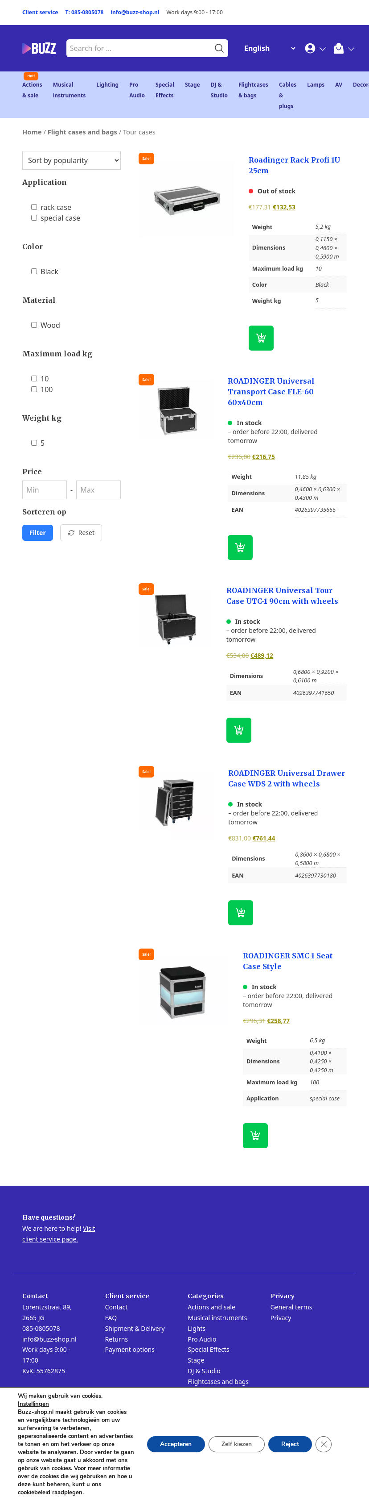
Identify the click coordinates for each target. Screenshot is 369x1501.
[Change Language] (268, 48)
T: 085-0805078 (85, 12)
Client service (40, 12)
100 (42, 389)
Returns (116, 1339)
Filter (37, 532)
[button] (240, 547)
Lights (196, 1328)
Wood (45, 325)
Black (44, 271)
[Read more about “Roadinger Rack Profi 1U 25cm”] (261, 338)
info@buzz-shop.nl (135, 12)
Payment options (130, 1349)
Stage (192, 84)
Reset (81, 532)
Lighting (107, 84)
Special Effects (208, 1349)
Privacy (281, 1317)
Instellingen (33, 1396)
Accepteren (173, 1440)
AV (338, 84)
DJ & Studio (204, 1371)
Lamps (315, 84)
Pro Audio (202, 1339)
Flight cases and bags (82, 131)
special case (55, 218)
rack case (51, 207)
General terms (291, 1307)
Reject (290, 1440)
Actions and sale (211, 1307)
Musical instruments (217, 1317)
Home (32, 131)
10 (40, 379)
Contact (116, 1307)
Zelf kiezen (235, 1440)
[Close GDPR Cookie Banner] (324, 1440)
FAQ (111, 1317)
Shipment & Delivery (135, 1328)
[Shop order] (71, 160)
